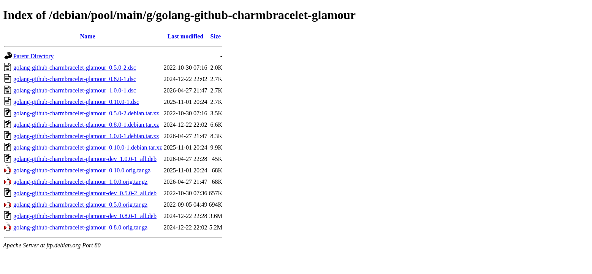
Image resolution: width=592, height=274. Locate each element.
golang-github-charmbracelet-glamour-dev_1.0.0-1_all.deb (85, 159)
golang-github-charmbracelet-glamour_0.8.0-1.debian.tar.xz (86, 124)
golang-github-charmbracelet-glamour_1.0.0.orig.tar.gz (80, 181)
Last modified (186, 36)
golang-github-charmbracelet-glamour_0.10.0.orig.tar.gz (81, 170)
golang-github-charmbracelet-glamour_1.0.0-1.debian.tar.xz (86, 136)
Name (87, 36)
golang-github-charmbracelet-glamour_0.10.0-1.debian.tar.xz (87, 147)
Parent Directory (33, 56)
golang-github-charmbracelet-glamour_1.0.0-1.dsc (74, 90)
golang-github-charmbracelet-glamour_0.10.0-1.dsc (76, 102)
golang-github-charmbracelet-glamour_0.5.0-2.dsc (74, 67)
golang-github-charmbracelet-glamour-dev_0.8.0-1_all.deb (85, 216)
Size (216, 36)
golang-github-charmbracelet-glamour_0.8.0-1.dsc (74, 79)
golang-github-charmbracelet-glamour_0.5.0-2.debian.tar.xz (86, 113)
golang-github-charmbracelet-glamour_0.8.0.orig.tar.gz (80, 227)
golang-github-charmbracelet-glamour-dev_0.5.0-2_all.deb (85, 193)
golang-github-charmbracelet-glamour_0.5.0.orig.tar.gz (80, 204)
